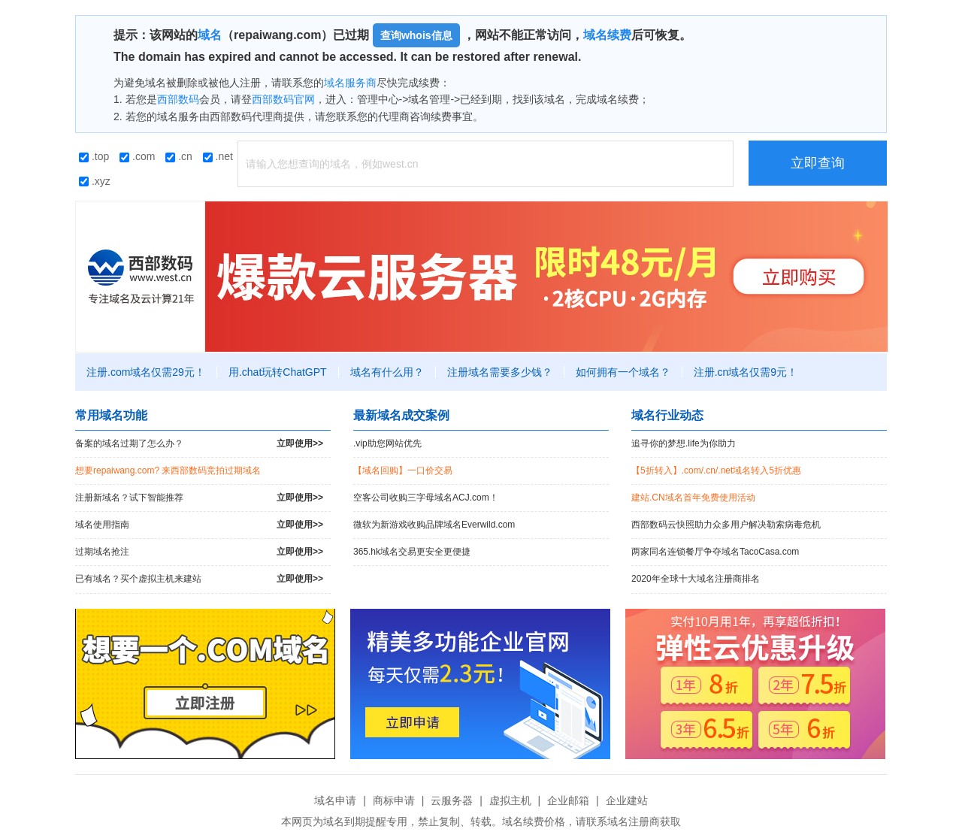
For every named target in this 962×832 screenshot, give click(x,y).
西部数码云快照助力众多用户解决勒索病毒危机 (726, 524)
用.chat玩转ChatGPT (277, 372)
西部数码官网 (283, 99)
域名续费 (607, 35)
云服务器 (452, 800)
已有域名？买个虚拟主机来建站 (199, 579)
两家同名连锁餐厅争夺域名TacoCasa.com (715, 551)
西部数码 (178, 99)
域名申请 (335, 800)
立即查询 (818, 163)
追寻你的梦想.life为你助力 (683, 443)
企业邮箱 (568, 800)
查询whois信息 (416, 35)
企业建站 (627, 800)
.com (137, 156)
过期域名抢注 (199, 552)
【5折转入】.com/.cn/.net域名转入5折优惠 (716, 470)
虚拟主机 (510, 800)
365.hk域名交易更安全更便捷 (411, 551)
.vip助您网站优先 (387, 443)
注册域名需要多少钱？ (499, 372)
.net (218, 156)
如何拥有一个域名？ (623, 372)
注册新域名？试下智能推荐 (199, 498)
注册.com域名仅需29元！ (145, 372)
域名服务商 (350, 83)
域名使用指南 (199, 525)
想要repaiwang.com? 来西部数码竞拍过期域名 (168, 470)
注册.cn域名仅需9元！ (745, 372)
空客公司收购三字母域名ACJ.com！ (425, 497)
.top (94, 156)
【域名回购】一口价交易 (402, 470)
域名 (210, 35)
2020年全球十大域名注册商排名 (695, 578)
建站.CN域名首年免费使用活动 (693, 497)
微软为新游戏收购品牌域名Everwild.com (434, 524)
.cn (178, 156)
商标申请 (394, 800)
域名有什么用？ (387, 372)
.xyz (94, 181)
